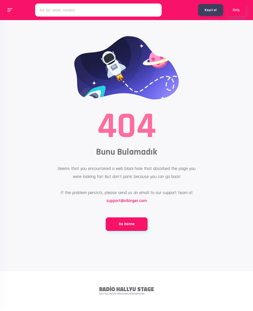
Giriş (236, 10)
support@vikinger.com (126, 201)
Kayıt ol (211, 10)
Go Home (127, 224)
